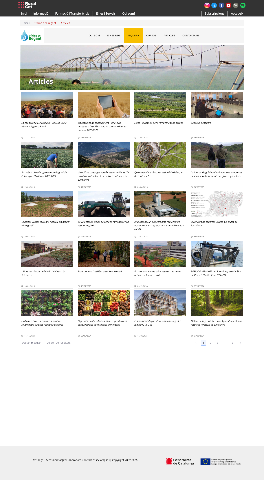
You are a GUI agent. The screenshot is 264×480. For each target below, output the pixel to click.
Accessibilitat (54, 460)
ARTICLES (169, 35)
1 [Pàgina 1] (203, 342)
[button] (24, 13)
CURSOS (151, 35)
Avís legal (38, 460)
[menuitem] (72, 13)
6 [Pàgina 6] (232, 342)
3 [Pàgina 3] (217, 342)
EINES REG (113, 35)
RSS (107, 460)
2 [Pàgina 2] (210, 342)
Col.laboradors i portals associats (83, 460)
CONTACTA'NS (190, 35)
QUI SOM (94, 35)
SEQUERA (133, 35)
